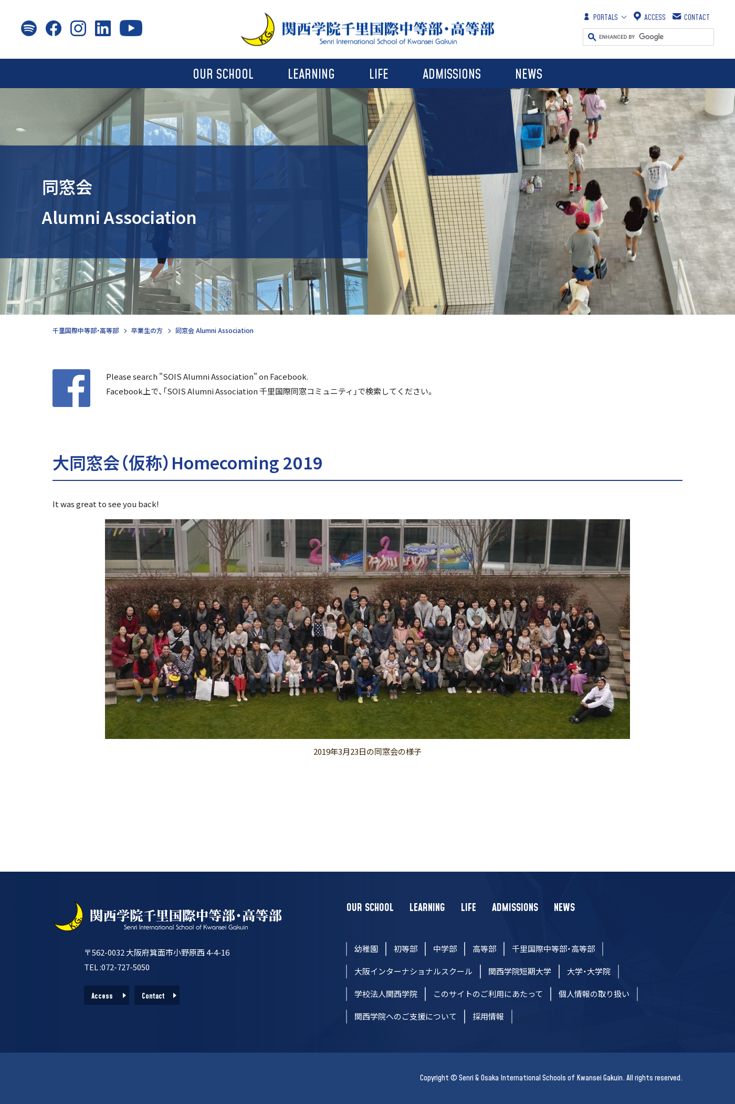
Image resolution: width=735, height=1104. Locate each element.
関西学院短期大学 (519, 971)
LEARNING (311, 75)
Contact (153, 996)
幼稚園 (366, 948)
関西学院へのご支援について (405, 1016)
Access (102, 996)
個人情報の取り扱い (594, 993)
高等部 (484, 948)
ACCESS (650, 17)
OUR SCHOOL (223, 75)
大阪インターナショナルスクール (413, 971)
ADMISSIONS (452, 75)
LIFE (378, 75)
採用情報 (488, 1016)
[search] (656, 37)
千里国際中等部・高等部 (85, 330)
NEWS (528, 75)
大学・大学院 (589, 971)
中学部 (445, 948)
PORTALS (600, 17)
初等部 (405, 948)
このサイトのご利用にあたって (488, 993)
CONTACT (692, 17)
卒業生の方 (147, 330)
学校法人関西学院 (385, 993)
